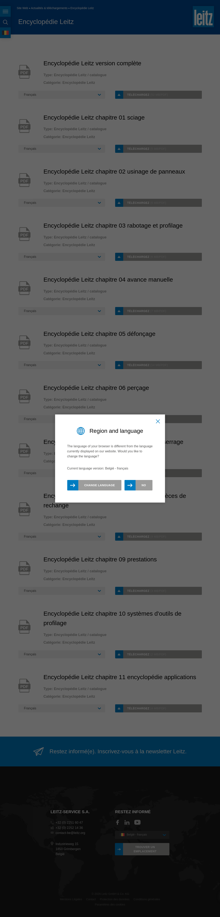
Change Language (99, 485)
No (144, 485)
